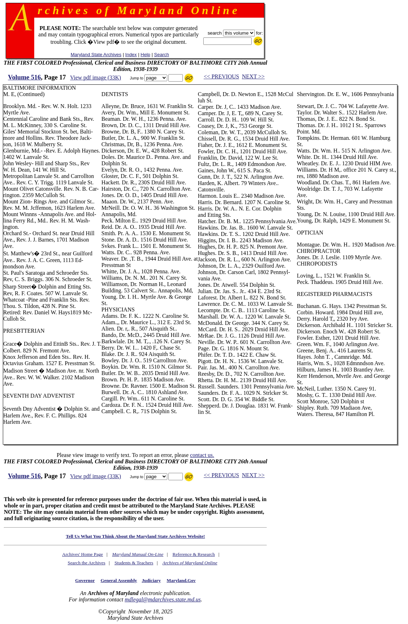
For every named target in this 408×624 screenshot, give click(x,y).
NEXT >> (253, 76)
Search (161, 54)
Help (145, 54)
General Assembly (119, 580)
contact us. (202, 455)
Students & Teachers (133, 562)
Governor (85, 580)
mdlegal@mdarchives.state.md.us (162, 599)
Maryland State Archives (96, 54)
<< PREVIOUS (221, 76)
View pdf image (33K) (95, 78)
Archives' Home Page (82, 554)
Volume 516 (24, 77)
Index (131, 54)
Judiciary (151, 580)
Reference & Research (194, 554)
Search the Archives (87, 562)
